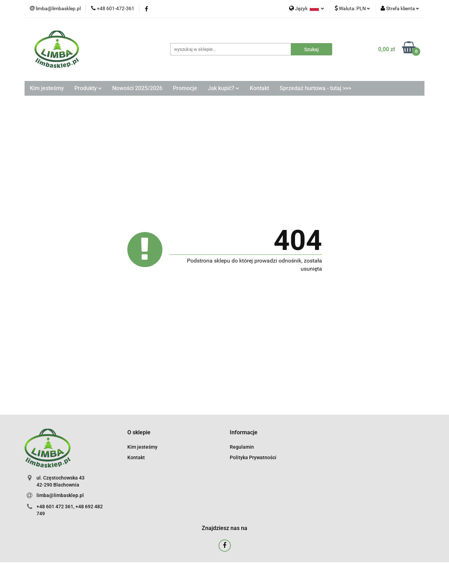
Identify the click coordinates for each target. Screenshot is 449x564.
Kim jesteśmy (47, 88)
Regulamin (242, 447)
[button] (138, 432)
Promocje (185, 88)
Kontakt (259, 88)
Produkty (88, 88)
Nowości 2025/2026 (137, 88)
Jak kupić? (223, 88)
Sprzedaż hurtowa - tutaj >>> (315, 88)
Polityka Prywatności (253, 457)
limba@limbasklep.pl (60, 495)
